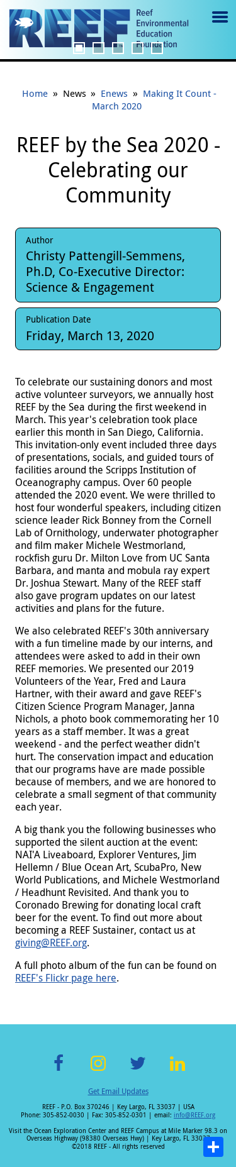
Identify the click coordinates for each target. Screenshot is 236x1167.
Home (35, 93)
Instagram (98, 1070)
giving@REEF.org (51, 942)
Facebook (58, 1070)
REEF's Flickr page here (65, 978)
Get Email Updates (118, 1091)
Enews (114, 93)
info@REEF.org (194, 1115)
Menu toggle (218, 26)
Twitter (138, 1070)
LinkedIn (178, 1070)
